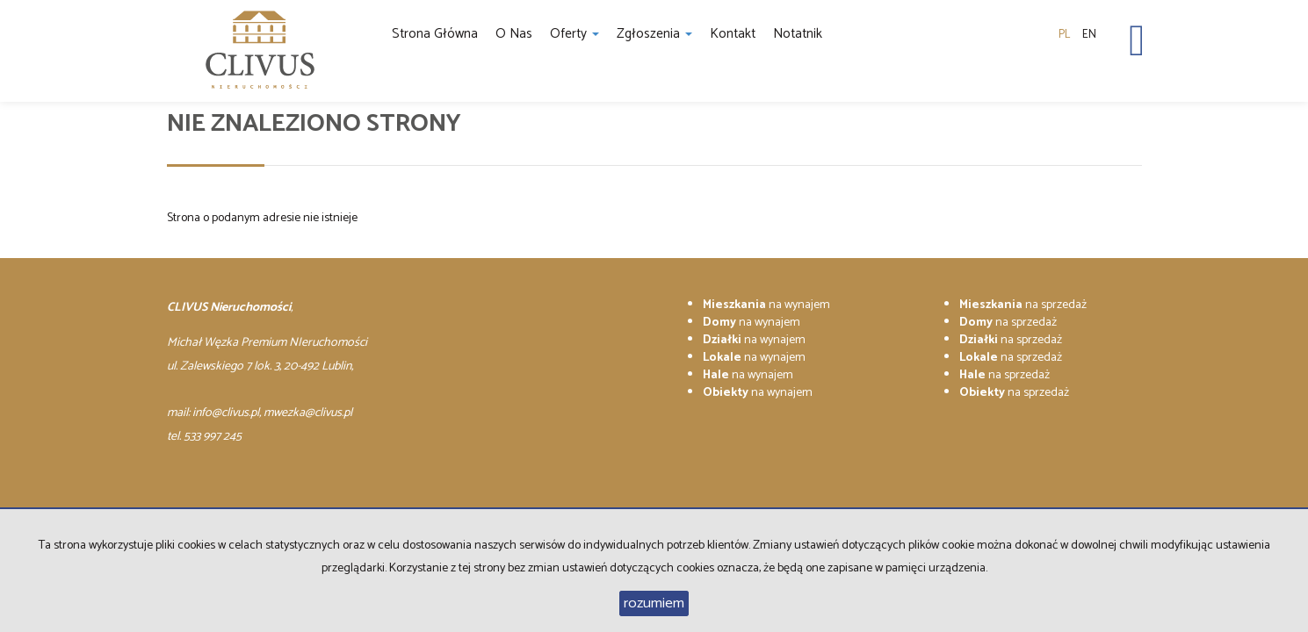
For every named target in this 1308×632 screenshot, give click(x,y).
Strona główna (435, 34)
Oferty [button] (574, 34)
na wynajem (766, 305)
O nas (513, 34)
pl (1064, 34)
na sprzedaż (1023, 305)
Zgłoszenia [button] (654, 34)
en (1089, 34)
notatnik (797, 34)
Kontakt (732, 34)
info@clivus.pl (225, 413)
